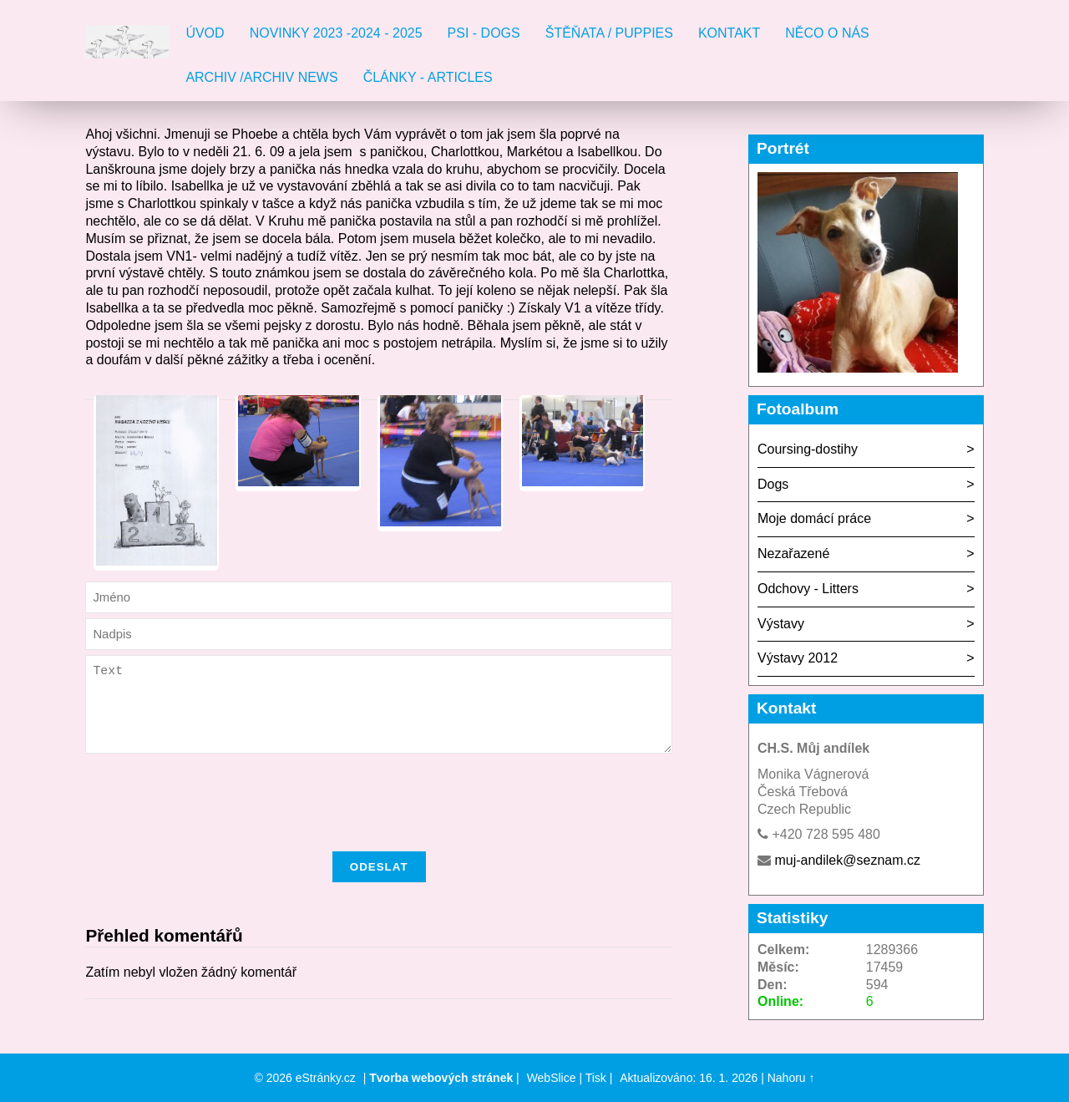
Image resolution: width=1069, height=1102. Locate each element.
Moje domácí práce (814, 518)
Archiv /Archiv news (261, 77)
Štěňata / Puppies (609, 33)
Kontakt (729, 33)
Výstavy (780, 624)
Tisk (595, 1077)
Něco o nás (827, 33)
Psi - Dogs (484, 33)
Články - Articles (428, 77)
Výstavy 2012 (797, 658)
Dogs (772, 484)
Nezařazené (793, 553)
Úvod (204, 33)
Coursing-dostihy (807, 449)
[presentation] (379, 826)
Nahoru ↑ (791, 1077)
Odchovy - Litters (808, 588)
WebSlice (551, 1077)
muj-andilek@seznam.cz (847, 860)
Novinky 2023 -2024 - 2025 (336, 33)
